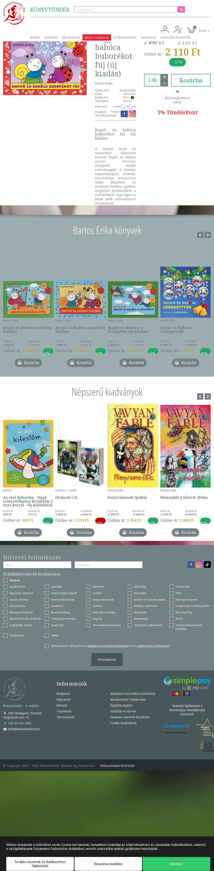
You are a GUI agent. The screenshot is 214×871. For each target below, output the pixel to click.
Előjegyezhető (124, 37)
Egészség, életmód (21, 593)
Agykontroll (17, 586)
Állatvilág (140, 586)
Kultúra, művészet (145, 606)
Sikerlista (148, 37)
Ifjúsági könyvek (186, 599)
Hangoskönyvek (103, 599)
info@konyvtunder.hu (21, 729)
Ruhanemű (141, 618)
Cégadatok (64, 711)
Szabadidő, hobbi (20, 625)
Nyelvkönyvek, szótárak (25, 618)
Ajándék (50, 37)
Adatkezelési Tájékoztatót (153, 646)
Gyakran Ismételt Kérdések (129, 717)
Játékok (97, 606)
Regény (97, 618)
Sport (179, 618)
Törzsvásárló (61, 46)
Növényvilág (184, 612)
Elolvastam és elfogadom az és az (110, 646)
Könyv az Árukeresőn (176, 732)
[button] (199, 28)
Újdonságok (71, 37)
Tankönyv (57, 625)
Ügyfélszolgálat (121, 705)
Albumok (98, 586)
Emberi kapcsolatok (64, 593)
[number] (152, 80)
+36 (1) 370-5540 (17, 723)
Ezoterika (140, 593)
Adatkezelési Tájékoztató (128, 699)
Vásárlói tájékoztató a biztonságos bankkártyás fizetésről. (187, 710)
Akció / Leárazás (97, 37)
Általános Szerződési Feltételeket (108, 646)
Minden (14, 580)
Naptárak (140, 612)
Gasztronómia (18, 599)
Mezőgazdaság (60, 612)
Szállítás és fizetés (175, 37)
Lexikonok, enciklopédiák (192, 606)
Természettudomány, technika (189, 627)
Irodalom (57, 606)
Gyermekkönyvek (62, 599)
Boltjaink (63, 694)
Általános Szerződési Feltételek (132, 694)
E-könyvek (182, 586)
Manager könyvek (21, 612)
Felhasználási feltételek (117, 765)
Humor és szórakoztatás (149, 599)
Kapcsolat (38, 46)
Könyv (35, 37)
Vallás (54, 635)
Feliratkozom (107, 659)
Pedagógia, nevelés (63, 618)
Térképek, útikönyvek (148, 625)
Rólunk (62, 705)
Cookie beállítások (123, 723)
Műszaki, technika (103, 612)
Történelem (16, 635)
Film (178, 593)
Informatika (17, 606)
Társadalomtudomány (106, 625)
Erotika (97, 593)
